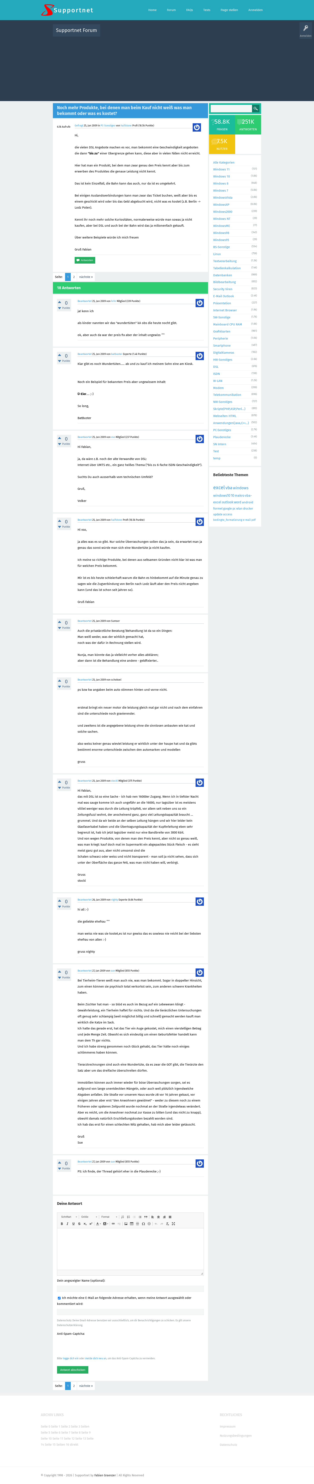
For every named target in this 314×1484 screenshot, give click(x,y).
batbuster (116, 354)
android (247, 502)
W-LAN (217, 381)
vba (228, 487)
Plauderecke (222, 437)
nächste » (86, 277)
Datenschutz (228, 1445)
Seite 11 (57, 1438)
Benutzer (208, 33)
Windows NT (221, 219)
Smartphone (222, 345)
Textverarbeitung (225, 261)
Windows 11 (221, 169)
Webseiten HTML (224, 416)
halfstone (126, 125)
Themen (179, 33)
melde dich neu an (95, 1358)
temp (216, 458)
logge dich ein (71, 1358)
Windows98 (221, 233)
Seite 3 (75, 1426)
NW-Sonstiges (222, 402)
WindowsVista (222, 197)
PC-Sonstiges (108, 125)
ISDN (216, 374)
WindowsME (221, 226)
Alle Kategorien (224, 162)
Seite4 (85, 1426)
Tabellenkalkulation (227, 268)
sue (113, 970)
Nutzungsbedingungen (236, 1436)
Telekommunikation (227, 395)
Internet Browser (225, 310)
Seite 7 (65, 1432)
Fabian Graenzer (105, 1475)
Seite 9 (86, 1432)
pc (234, 508)
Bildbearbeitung (224, 282)
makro (239, 496)
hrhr (113, 301)
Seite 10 (46, 1438)
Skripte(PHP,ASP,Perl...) (229, 409)
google (227, 508)
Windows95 (221, 240)
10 (232, 495)
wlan (239, 508)
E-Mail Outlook (223, 296)
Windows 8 (220, 183)
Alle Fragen (131, 33)
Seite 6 (55, 1432)
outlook (227, 502)
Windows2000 (222, 212)
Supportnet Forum (76, 30)
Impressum (228, 1426)
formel (218, 508)
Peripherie (220, 338)
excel (219, 487)
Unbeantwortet (162, 33)
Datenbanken (222, 275)
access (227, 514)
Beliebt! (145, 33)
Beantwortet (85, 301)
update (218, 514)
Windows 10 (221, 176)
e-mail (247, 519)
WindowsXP (221, 205)
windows (240, 487)
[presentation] (88, 1346)
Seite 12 (69, 1438)
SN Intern (219, 444)
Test (216, 451)
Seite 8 (75, 1432)
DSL (215, 367)
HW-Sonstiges (222, 360)
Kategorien (194, 33)
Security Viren (222, 289)
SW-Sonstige (221, 317)
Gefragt (79, 125)
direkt (74, 1444)
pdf (253, 519)
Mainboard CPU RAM (227, 324)
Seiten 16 (62, 1444)
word (237, 502)
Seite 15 (50, 1444)
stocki (114, 780)
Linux (217, 254)
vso (113, 437)
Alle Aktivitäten (111, 33)
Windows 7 (220, 190)
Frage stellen (225, 33)
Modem (218, 388)
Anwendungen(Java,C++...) (231, 423)
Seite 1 (55, 1426)
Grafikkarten (221, 331)
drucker (248, 508)
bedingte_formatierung (227, 519)
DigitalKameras (223, 352)
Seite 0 (45, 1426)
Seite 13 (80, 1438)
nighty (114, 899)
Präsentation (222, 303)
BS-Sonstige (221, 247)
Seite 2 (65, 1426)
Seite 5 (45, 1432)
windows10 (221, 495)
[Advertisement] (157, 68)
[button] (69, 1217)
